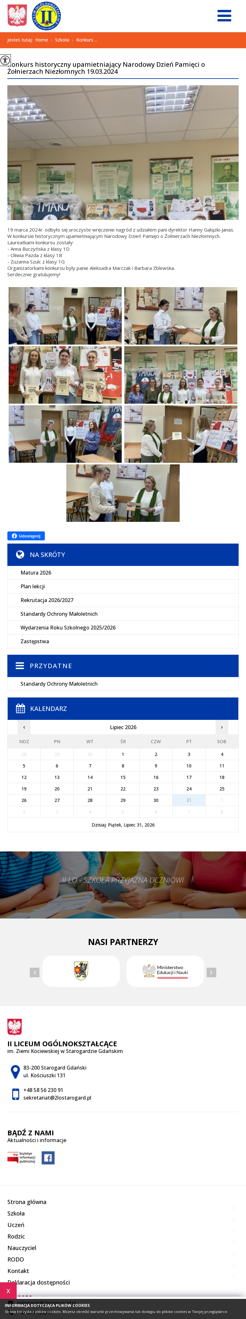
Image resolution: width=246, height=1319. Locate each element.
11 (222, 766)
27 (57, 800)
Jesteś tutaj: (21, 40)
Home (41, 40)
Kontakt (18, 1270)
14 (90, 777)
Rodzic (16, 1236)
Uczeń (15, 1224)
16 (156, 777)
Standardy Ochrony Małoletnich (59, 613)
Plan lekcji (32, 586)
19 (24, 789)
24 (189, 789)
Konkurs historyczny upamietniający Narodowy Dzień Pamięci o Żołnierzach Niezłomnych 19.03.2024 (106, 68)
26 (24, 800)
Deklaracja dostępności (38, 1282)
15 (123, 777)
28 (90, 800)
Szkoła (58, 40)
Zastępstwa (34, 641)
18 (222, 777)
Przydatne (51, 665)
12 (24, 777)
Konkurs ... (83, 40)
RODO (15, 1259)
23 (156, 789)
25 (222, 789)
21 (90, 789)
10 (189, 766)
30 (156, 800)
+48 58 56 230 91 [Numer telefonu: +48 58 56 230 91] (43, 1090)
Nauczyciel (21, 1247)
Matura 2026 (35, 572)
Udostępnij (26, 535)
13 (57, 777)
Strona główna (26, 1201)
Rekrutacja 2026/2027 (46, 600)
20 (57, 789)
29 (123, 800)
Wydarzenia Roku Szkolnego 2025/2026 (68, 627)
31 (189, 800)
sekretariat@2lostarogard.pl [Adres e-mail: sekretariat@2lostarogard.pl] (57, 1097)
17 (189, 777)
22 (123, 789)
